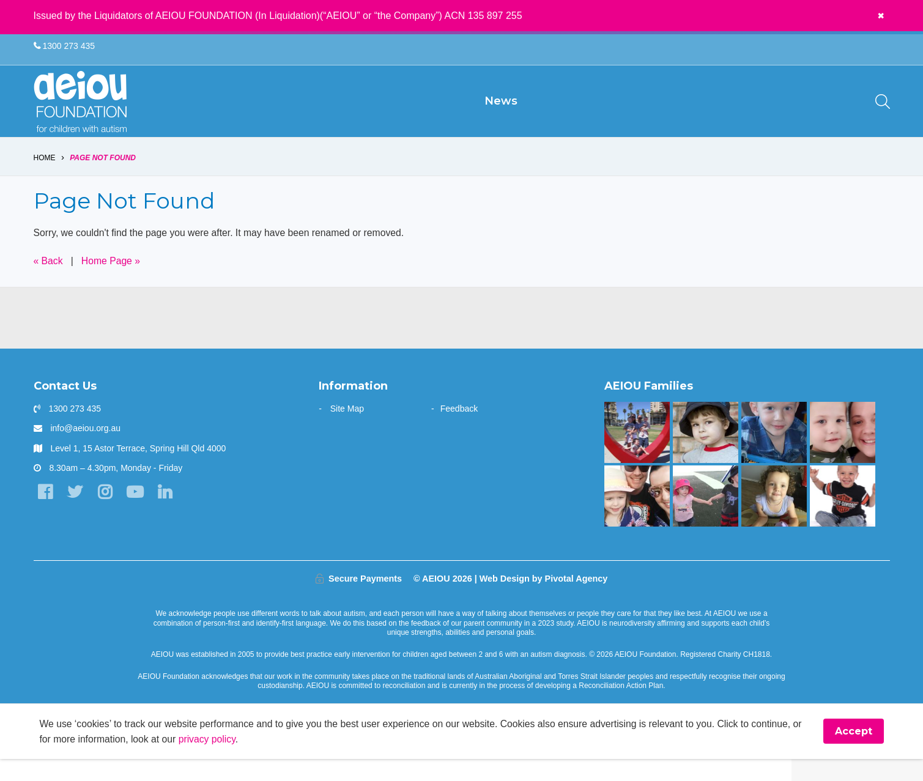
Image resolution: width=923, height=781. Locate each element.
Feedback (459, 430)
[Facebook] (45, 514)
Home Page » (112, 281)
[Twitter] (76, 514)
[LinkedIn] (168, 514)
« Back (49, 281)
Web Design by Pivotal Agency (544, 600)
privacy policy (221, 760)
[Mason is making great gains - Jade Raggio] (842, 517)
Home (45, 178)
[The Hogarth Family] (705, 517)
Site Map (347, 430)
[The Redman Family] (774, 453)
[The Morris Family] (774, 517)
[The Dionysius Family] (705, 453)
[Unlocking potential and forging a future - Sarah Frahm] (842, 453)
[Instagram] (107, 514)
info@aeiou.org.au (85, 449)
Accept (853, 753)
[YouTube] (137, 514)
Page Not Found (103, 178)
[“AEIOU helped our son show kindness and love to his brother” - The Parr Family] (637, 453)
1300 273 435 (64, 46)
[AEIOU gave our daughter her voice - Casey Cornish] (637, 517)
